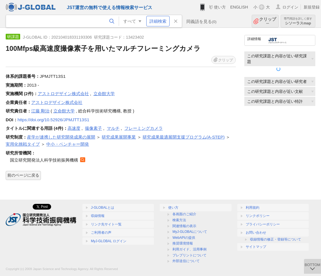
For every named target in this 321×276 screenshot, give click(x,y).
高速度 (74, 128)
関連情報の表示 (184, 226)
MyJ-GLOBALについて (189, 232)
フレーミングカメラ (143, 128)
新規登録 (312, 7)
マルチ (113, 128)
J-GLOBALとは (102, 208)
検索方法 (179, 220)
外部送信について (186, 261)
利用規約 (252, 208)
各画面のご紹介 (184, 214)
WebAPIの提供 (183, 238)
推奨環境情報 (182, 243)
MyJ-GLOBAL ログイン (108, 241)
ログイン (290, 7)
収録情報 (98, 216)
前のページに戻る (23, 175)
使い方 (220, 7)
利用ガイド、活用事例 (189, 249)
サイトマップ (256, 247)
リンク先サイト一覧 (106, 224)
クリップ (267, 21)
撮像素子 (93, 128)
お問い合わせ (256, 233)
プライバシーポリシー (263, 224)
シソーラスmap (298, 21)
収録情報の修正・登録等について (275, 239)
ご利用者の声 (101, 233)
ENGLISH (239, 7)
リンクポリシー (258, 216)
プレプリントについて (189, 255)
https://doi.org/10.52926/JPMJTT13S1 (53, 119)
